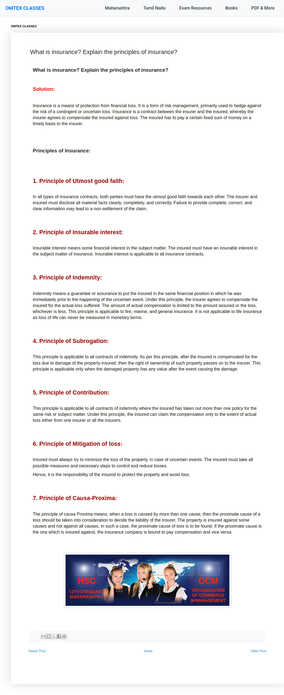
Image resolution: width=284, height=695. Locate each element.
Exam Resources (195, 8)
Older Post (258, 651)
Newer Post (37, 651)
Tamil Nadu (154, 8)
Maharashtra (117, 8)
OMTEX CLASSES (24, 8)
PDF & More (262, 8)
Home (148, 651)
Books (231, 8)
